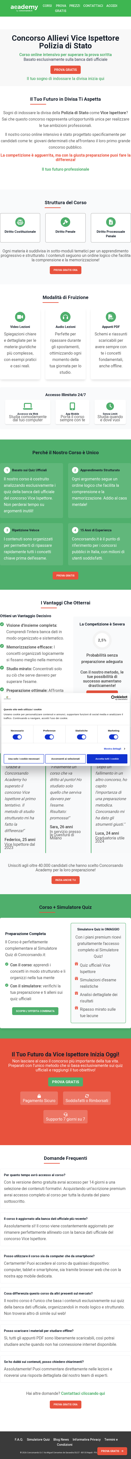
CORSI (47, 6)
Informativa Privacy (87, 1439)
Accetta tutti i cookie (107, 758)
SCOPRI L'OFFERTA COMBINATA (35, 1011)
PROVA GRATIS (60, 8)
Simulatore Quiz (38, 1439)
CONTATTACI (93, 6)
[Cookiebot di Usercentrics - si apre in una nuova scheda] (113, 697)
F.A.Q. (19, 1439)
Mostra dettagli (112, 748)
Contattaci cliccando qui (83, 1393)
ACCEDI (111, 6)
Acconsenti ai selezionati (65, 758)
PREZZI (74, 6)
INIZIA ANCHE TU (65, 880)
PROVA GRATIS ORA (66, 270)
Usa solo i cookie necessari (24, 758)
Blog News (61, 1439)
